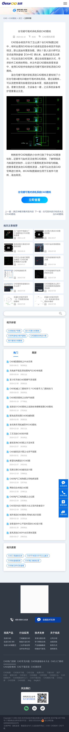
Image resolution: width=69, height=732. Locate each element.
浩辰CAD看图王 (10, 645)
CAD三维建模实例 (15, 556)
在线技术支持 (49, 620)
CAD (5, 18)
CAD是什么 (54, 675)
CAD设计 (23, 675)
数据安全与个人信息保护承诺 (32, 726)
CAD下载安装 (35, 678)
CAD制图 (7, 673)
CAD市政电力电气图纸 (17, 336)
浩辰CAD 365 (9, 642)
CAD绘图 (21, 680)
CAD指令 (16, 42)
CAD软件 (20, 67)
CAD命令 (27, 46)
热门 (15, 352)
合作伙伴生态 (24, 649)
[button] (33, 11)
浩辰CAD (7, 638)
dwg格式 (37, 680)
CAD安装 (43, 675)
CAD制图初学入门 (20, 678)
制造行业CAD (24, 642)
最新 (34, 352)
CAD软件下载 (18, 673)
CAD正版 (30, 673)
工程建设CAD (24, 638)
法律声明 (7, 726)
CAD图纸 (12, 18)
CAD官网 (27, 58)
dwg (29, 680)
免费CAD (40, 673)
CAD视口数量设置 (32, 561)
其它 (20, 18)
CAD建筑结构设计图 (38, 336)
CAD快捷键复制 (14, 561)
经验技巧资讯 (40, 649)
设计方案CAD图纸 (32, 331)
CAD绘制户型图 (14, 331)
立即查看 (34, 199)
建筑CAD (13, 675)
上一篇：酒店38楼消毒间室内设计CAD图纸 (19, 212)
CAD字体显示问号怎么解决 (37, 556)
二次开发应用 (24, 645)
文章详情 (27, 18)
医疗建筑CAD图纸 (15, 341)
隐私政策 (15, 726)
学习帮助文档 (40, 642)
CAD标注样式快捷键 (16, 566)
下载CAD (50, 673)
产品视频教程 (40, 645)
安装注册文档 (40, 638)
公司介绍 (53, 638)
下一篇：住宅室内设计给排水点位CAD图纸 (49, 212)
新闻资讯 (53, 649)
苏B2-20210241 (35, 721)
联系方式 (53, 645)
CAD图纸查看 (48, 37)
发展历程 (53, 642)
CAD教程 (33, 675)
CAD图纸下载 (49, 678)
